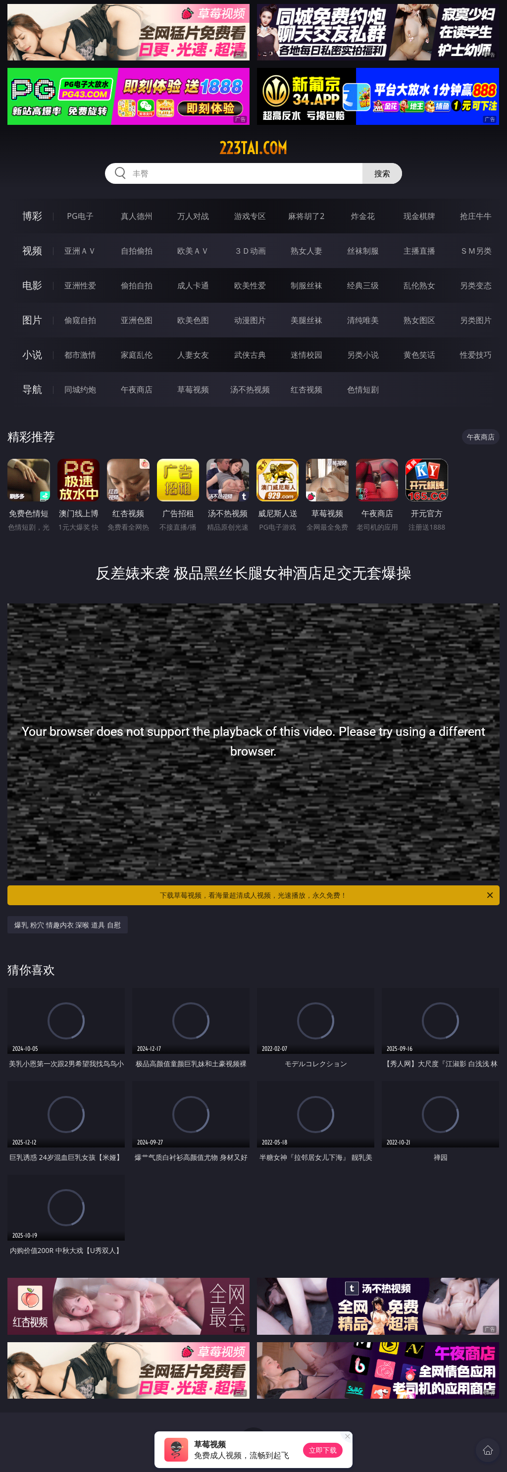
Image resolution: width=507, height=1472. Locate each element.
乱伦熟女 (419, 285)
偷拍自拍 (136, 285)
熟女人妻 (306, 250)
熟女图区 (419, 320)
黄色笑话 (419, 354)
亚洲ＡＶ (80, 250)
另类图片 (476, 320)
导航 (32, 389)
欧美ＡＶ (193, 250)
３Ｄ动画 (250, 250)
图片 (32, 320)
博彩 (32, 215)
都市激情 (80, 354)
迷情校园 (306, 354)
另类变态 (476, 285)
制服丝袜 (306, 285)
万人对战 (193, 216)
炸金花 (363, 216)
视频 (32, 250)
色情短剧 (363, 389)
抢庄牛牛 (476, 216)
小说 (32, 354)
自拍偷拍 (136, 250)
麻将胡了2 (306, 216)
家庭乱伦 (136, 354)
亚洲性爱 (80, 285)
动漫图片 (250, 320)
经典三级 (363, 285)
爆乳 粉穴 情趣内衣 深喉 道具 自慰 (67, 924)
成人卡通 (193, 285)
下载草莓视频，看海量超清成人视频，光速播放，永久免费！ (327, 895)
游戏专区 (250, 216)
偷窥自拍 (80, 320)
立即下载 (323, 1450)
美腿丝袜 (306, 320)
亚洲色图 (136, 320)
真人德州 (136, 216)
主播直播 (419, 250)
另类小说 (363, 354)
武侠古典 (250, 354)
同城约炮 (80, 389)
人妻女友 (193, 354)
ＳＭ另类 (476, 250)
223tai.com (253, 148)
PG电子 (80, 216)
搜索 (382, 173)
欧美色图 (193, 320)
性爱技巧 (476, 354)
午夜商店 (136, 389)
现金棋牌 (419, 216)
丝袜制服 (363, 250)
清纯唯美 (363, 320)
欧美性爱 (250, 285)
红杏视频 (306, 389)
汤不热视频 (250, 389)
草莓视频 (193, 389)
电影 (32, 285)
